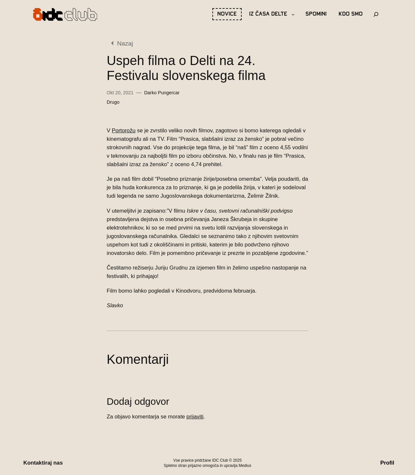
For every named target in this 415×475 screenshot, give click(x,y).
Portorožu (124, 130)
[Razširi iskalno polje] (376, 14)
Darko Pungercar (162, 92)
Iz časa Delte (268, 14)
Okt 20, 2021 (120, 92)
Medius (245, 465)
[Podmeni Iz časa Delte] (293, 14)
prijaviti (194, 417)
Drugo (113, 102)
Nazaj (125, 43)
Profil (387, 463)
